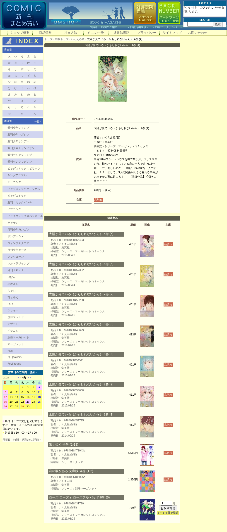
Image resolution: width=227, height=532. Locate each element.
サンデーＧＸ (15, 236)
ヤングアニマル (17, 175)
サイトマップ (172, 32)
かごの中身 (96, 32)
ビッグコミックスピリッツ (23, 168)
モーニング (14, 182)
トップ (48, 39)
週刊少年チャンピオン (21, 148)
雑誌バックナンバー (167, 27)
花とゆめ (12, 297)
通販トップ (62, 39)
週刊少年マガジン (18, 134)
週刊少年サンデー (18, 141)
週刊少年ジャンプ (18, 127)
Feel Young (14, 363)
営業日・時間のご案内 (108, 27)
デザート (12, 323)
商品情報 (45, 32)
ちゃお (11, 290)
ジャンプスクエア (18, 243)
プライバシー (146, 32)
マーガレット (15, 344)
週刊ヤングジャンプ (19, 155)
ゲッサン (12, 222)
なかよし (12, 283)
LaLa (10, 304)
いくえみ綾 (78, 39)
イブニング (14, 209)
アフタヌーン (15, 256)
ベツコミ (12, 330)
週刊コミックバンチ (19, 202)
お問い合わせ (197, 32)
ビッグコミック (17, 195)
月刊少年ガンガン (18, 229)
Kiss (10, 350)
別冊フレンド (15, 317)
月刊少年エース (17, 250)
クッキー (12, 310)
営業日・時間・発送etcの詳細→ (21, 439)
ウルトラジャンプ (18, 263)
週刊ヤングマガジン (19, 161)
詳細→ (34, 372)
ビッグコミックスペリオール (25, 216)
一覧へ (38, 121)
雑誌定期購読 (138, 27)
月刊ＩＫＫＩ (15, 270)
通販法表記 (121, 32)
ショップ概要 (19, 32)
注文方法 (70, 32)
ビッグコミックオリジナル (23, 188)
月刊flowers (14, 357)
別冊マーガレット (18, 337)
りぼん (11, 277)
